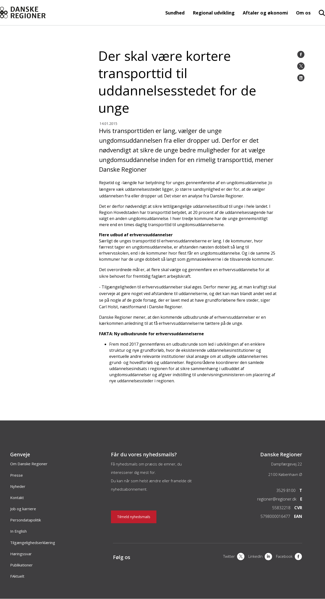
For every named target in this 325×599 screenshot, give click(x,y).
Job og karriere (23, 508)
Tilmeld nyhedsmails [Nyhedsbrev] (133, 516)
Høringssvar (21, 553)
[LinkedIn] (301, 78)
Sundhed (175, 13)
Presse (16, 475)
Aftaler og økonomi (265, 13)
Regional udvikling (214, 13)
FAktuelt (17, 576)
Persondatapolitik (25, 519)
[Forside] (32, 13)
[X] (234, 557)
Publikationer (21, 564)
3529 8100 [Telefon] (286, 490)
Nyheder (17, 486)
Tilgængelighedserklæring (32, 542)
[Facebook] (301, 54)
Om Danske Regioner (28, 463)
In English (18, 531)
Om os (303, 13)
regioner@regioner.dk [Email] (276, 499)
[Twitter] (301, 66)
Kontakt (17, 497)
